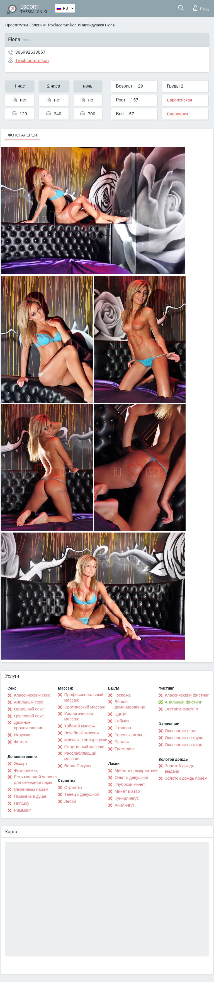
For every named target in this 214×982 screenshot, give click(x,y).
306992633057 (30, 52)
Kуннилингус (127, 798)
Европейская (179, 100)
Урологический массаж (78, 716)
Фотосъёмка (26, 770)
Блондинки (177, 113)
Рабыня (122, 721)
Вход (201, 8)
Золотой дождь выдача (179, 768)
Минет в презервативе (136, 770)
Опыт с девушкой (131, 777)
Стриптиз (73, 787)
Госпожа (123, 695)
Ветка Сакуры (77, 765)
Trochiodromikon (62, 25)
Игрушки (22, 734)
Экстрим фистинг (181, 709)
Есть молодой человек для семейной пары (35, 779)
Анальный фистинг (183, 702)
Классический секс (32, 695)
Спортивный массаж (84, 746)
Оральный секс (28, 709)
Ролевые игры (128, 734)
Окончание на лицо (184, 744)
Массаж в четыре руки (86, 739)
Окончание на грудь (184, 737)
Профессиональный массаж (84, 697)
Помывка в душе (30, 796)
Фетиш (20, 741)
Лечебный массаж (81, 732)
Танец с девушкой (81, 794)
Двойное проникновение (28, 725)
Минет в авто (127, 791)
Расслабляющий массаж (80, 756)
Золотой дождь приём (186, 778)
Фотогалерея (22, 135)
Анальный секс (28, 702)
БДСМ (121, 714)
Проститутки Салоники (25, 25)
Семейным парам (31, 789)
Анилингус (125, 805)
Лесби (70, 801)
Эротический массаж (84, 707)
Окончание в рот (181, 730)
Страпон (123, 727)
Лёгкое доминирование (130, 704)
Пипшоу (21, 803)
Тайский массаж (80, 726)
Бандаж (122, 741)
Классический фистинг (187, 695)
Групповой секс (28, 716)
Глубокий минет (130, 784)
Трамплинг (125, 748)
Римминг (22, 810)
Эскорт (20, 763)
